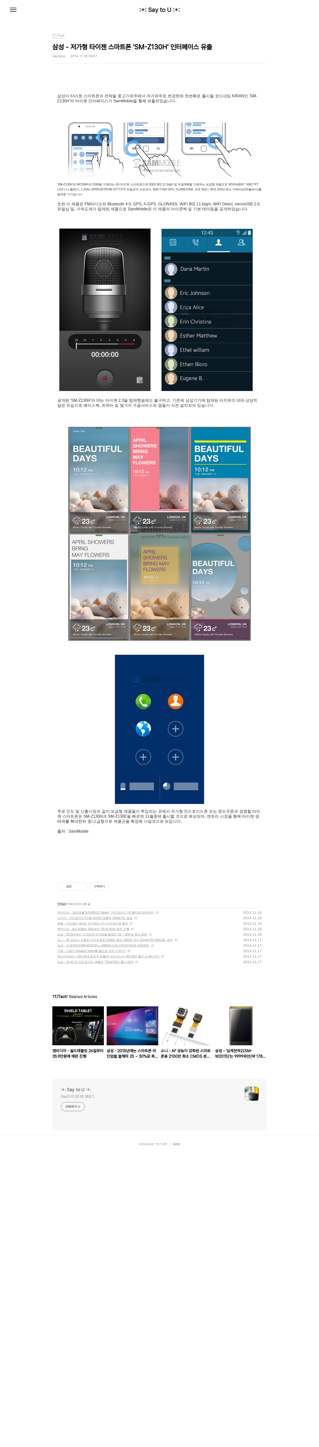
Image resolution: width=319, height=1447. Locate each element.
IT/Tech (62, 1127)
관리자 (176, 1367)
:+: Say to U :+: (159, 10)
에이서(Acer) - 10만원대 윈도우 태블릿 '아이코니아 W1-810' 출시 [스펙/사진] (108, 1180)
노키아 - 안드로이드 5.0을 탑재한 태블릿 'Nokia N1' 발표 (95, 1141)
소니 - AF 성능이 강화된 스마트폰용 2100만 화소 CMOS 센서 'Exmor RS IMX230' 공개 (115, 1163)
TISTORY (161, 1367)
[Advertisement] (159, 890)
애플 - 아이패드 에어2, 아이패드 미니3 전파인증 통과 (92, 1147)
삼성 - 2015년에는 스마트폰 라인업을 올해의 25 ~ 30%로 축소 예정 (102, 1158)
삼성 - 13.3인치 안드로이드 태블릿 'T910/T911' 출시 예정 (95, 1185)
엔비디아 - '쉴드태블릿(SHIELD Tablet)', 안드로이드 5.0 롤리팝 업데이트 (105, 1136)
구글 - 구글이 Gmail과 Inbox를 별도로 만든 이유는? (91, 1174)
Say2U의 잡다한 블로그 (77, 1320)
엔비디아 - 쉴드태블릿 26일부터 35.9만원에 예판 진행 (93, 1152)
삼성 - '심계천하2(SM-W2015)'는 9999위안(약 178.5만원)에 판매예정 (103, 1169)
